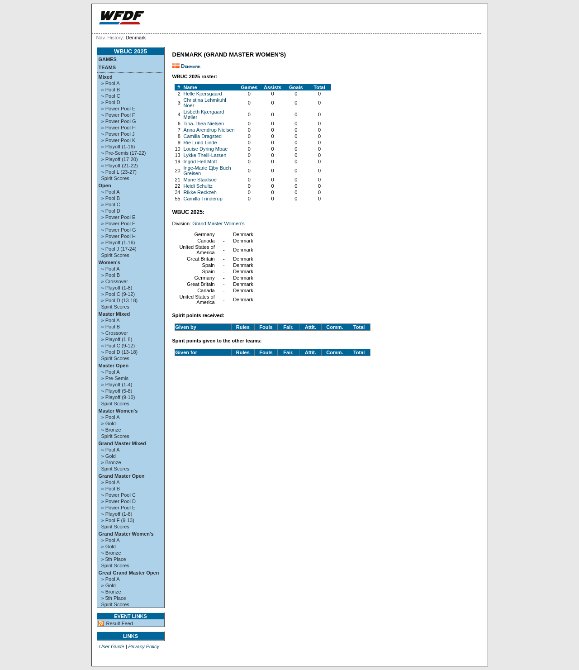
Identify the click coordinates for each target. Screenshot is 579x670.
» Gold (108, 423)
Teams (107, 67)
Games (108, 59)
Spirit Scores (115, 178)
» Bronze (111, 429)
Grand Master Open (122, 476)
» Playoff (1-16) (118, 146)
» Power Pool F (118, 115)
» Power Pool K (118, 140)
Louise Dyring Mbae (206, 149)
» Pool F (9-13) (117, 520)
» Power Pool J (118, 134)
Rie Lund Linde (200, 142)
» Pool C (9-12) (118, 294)
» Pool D (110, 102)
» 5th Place (113, 559)
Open (105, 185)
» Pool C (110, 96)
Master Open (114, 365)
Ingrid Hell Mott (200, 161)
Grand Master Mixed (122, 443)
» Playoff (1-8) (117, 287)
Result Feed (119, 623)
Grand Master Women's (126, 534)
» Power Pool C (118, 495)
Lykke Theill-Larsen (205, 155)
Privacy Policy (143, 646)
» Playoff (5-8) (117, 391)
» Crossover (114, 281)
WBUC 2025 (130, 51)
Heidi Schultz (198, 186)
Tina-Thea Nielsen (204, 123)
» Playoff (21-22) (119, 165)
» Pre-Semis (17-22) (123, 153)
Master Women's (118, 410)
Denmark (190, 66)
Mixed (106, 77)
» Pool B (110, 89)
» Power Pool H (118, 127)
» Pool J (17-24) (119, 249)
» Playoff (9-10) (118, 397)
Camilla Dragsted (203, 136)
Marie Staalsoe (200, 179)
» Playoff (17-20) (119, 159)
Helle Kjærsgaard (203, 93)
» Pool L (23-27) (119, 172)
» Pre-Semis (115, 378)
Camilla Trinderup (203, 198)
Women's (109, 262)
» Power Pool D (118, 501)
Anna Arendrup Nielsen (209, 130)
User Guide (111, 646)
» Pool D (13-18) (119, 300)
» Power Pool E (118, 108)
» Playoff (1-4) (117, 384)
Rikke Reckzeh (200, 192)
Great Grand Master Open (129, 572)
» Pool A (110, 83)
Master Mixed (114, 314)
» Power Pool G (118, 121)
